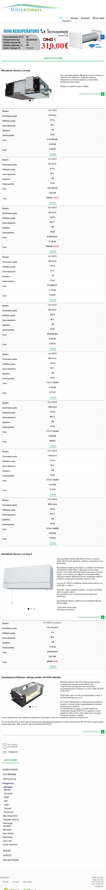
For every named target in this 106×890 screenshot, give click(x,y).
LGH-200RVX (52, 499)
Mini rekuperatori (10, 813)
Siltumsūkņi (9, 774)
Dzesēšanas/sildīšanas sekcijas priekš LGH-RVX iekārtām (31, 677)
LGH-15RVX (52, 110)
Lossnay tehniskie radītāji (89, 94)
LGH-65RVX (52, 305)
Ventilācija (9, 779)
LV (60, 18)
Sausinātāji (7, 832)
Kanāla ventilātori (10, 839)
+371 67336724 (12, 747)
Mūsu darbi (98, 18)
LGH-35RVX (52, 208)
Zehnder (7, 805)
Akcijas (74, 18)
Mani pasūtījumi (53, 58)
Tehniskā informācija (91, 731)
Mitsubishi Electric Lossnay (16, 70)
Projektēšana (11, 854)
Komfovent (9, 809)
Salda (6, 802)
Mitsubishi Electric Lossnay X (17, 554)
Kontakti (85, 18)
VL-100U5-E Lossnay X (52, 623)
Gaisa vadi (7, 835)
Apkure (7, 845)
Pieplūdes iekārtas (11, 817)
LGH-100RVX (52, 402)
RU (66, 18)
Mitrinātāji (7, 824)
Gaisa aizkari (8, 828)
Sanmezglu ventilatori (12, 820)
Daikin (6, 794)
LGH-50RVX (52, 256)
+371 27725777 (12, 745)
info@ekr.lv (13, 752)
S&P (6, 798)
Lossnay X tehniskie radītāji (88, 617)
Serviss (7, 850)
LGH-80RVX (52, 353)
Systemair (8, 791)
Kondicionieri (10, 769)
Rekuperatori (8, 783)
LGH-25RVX (52, 159)
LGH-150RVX (52, 451)
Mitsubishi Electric (12, 787)
